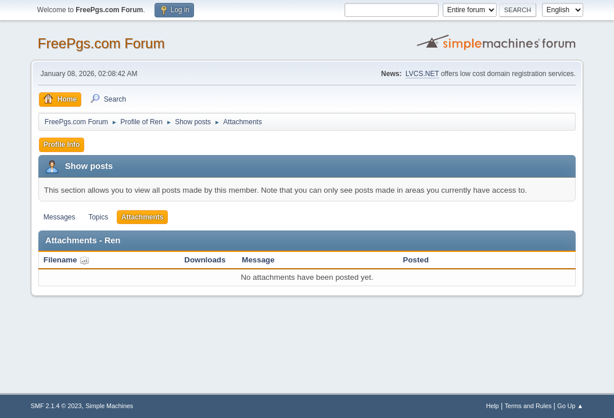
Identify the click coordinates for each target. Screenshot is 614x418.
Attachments (142, 217)
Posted (416, 259)
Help (492, 405)
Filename (66, 259)
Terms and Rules (528, 405)
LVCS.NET (422, 74)
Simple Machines (109, 405)
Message (258, 259)
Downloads (204, 259)
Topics (98, 217)
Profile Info (62, 144)
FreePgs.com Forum (101, 43)
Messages (60, 217)
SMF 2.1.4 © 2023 (56, 405)
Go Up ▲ (570, 405)
